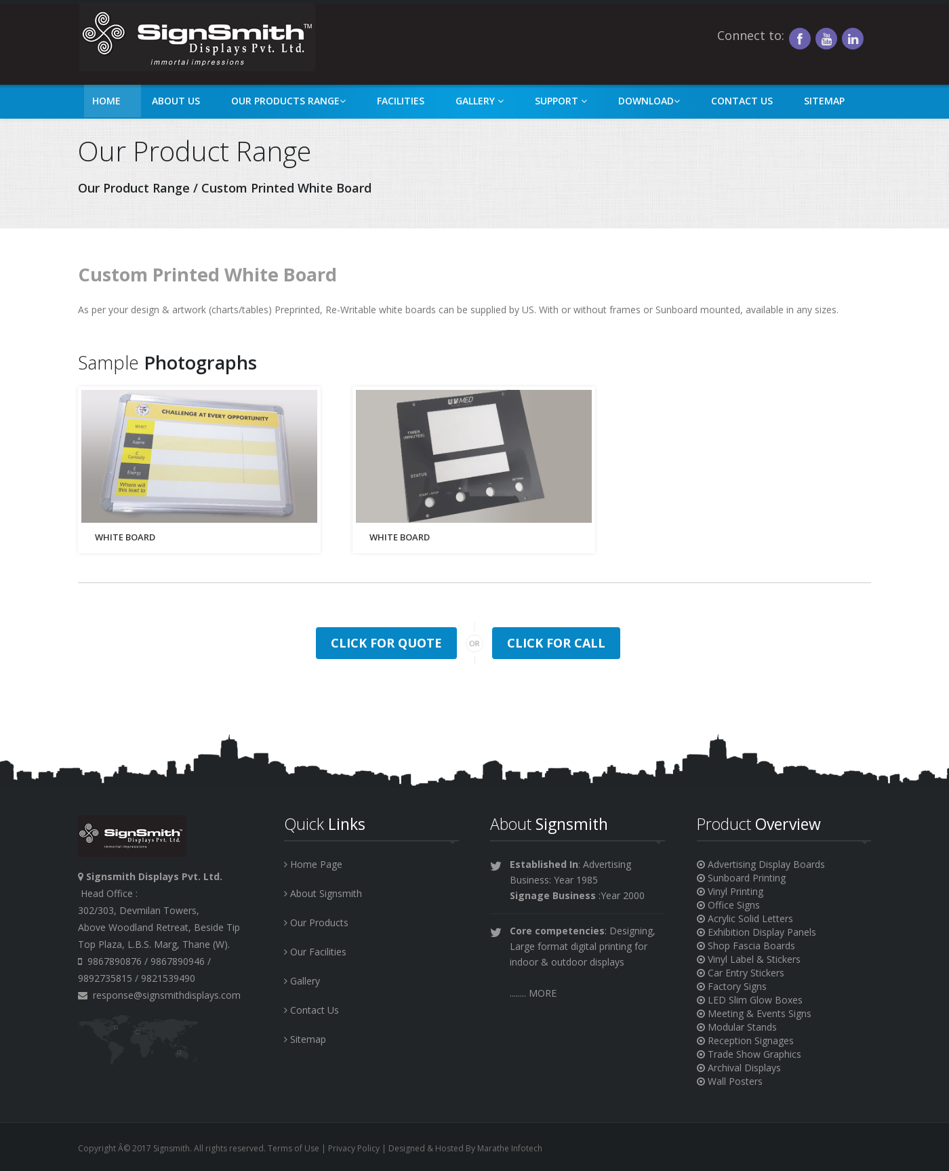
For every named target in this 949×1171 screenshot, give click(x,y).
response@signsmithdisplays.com (159, 995)
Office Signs (728, 904)
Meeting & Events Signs (754, 1013)
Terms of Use (293, 1148)
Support (561, 100)
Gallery (480, 100)
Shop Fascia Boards (746, 945)
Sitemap (824, 100)
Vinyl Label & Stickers (749, 959)
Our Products (316, 922)
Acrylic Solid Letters (745, 918)
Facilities (400, 100)
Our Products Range (288, 100)
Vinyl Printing (730, 891)
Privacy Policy (354, 1148)
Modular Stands (737, 1026)
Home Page (313, 864)
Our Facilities (315, 951)
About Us (176, 100)
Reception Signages (745, 1040)
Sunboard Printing (741, 877)
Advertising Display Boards (761, 864)
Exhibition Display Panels (756, 932)
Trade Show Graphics (749, 1054)
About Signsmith (323, 893)
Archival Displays (739, 1067)
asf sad (197, 37)
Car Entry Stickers (740, 972)
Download (649, 100)
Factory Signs (732, 986)
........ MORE (533, 993)
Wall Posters (730, 1081)
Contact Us (742, 100)
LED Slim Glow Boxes (750, 999)
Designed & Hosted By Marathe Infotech (465, 1148)
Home (106, 100)
